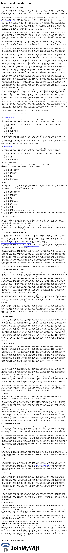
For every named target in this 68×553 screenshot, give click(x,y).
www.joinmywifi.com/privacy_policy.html (16, 243)
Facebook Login (9, 117)
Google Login (8, 146)
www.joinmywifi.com (8, 21)
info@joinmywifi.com (31, 246)
